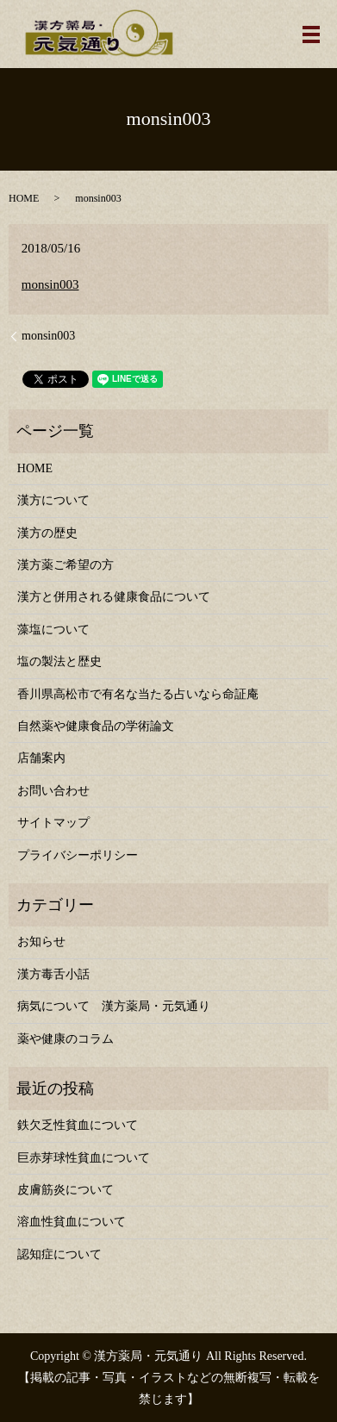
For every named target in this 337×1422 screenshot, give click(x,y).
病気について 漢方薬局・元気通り (113, 1006)
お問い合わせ (53, 790)
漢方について (53, 500)
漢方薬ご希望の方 (65, 564)
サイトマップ (53, 822)
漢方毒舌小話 (53, 974)
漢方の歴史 (47, 533)
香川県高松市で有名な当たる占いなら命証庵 (138, 694)
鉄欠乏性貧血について (77, 1125)
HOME (24, 198)
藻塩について (53, 629)
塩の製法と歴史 (59, 661)
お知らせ (41, 941)
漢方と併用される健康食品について (113, 596)
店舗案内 (41, 758)
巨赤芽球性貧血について (83, 1157)
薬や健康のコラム (65, 1038)
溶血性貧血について (71, 1221)
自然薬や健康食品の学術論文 (95, 726)
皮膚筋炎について (65, 1189)
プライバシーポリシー (77, 855)
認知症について (59, 1254)
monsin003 (50, 284)
